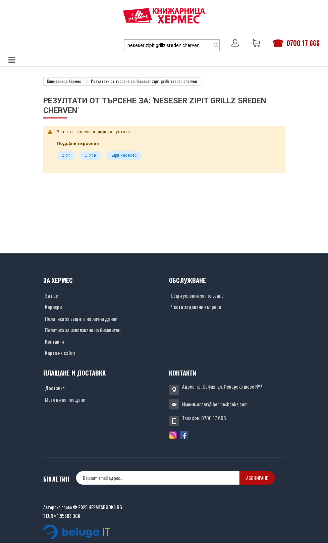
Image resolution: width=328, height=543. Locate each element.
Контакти (54, 341)
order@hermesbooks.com (222, 404)
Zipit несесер (123, 155)
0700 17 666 (303, 43)
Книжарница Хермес (64, 81)
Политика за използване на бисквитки (82, 330)
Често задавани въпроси (196, 306)
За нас (51, 295)
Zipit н (90, 155)
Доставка (55, 388)
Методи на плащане (65, 399)
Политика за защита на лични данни (81, 318)
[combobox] (172, 45)
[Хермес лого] (164, 15)
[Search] (216, 45)
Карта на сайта (60, 352)
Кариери (53, 306)
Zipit (66, 155)
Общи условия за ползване (197, 295)
